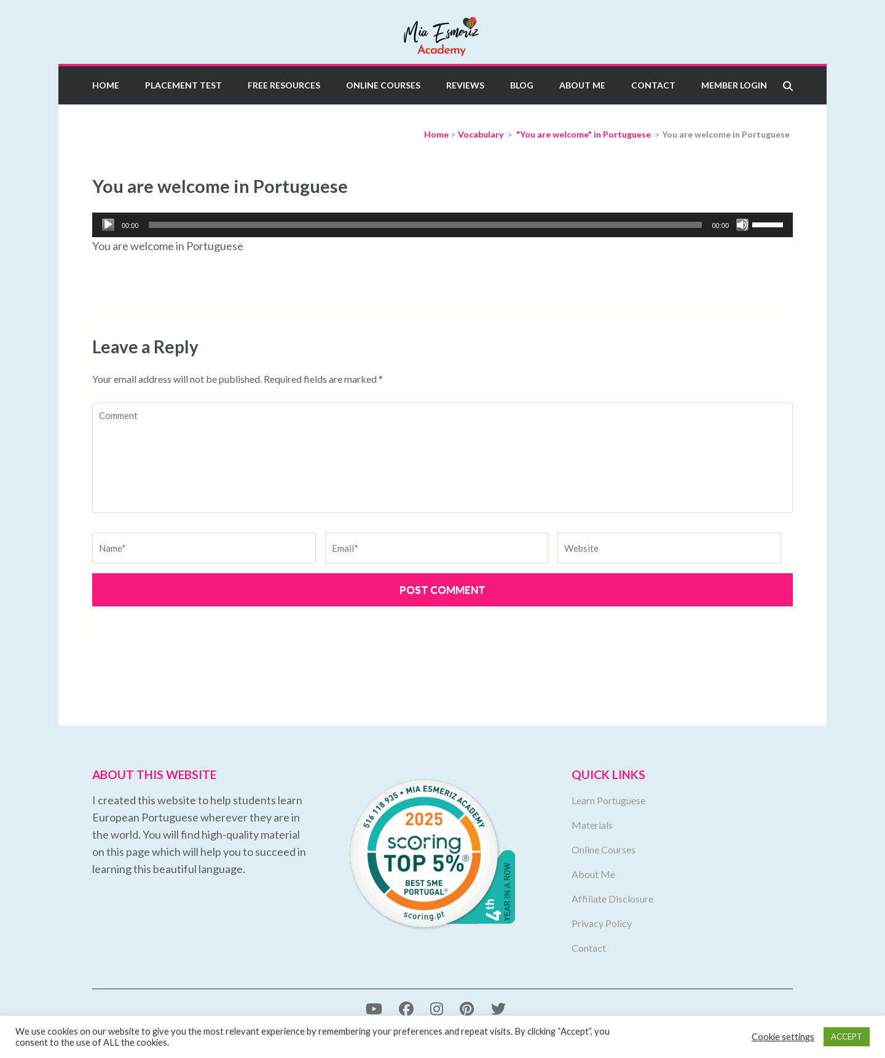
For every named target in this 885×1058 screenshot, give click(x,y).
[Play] (108, 225)
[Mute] (742, 225)
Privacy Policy (602, 923)
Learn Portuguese (608, 800)
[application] (442, 225)
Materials (592, 825)
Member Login (734, 85)
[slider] (425, 225)
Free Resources (284, 85)
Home (105, 85)
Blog (521, 85)
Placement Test (183, 85)
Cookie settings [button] (783, 1037)
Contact (653, 85)
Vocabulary (480, 134)
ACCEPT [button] (846, 1036)
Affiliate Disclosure (612, 898)
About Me (582, 85)
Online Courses (383, 85)
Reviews (465, 85)
